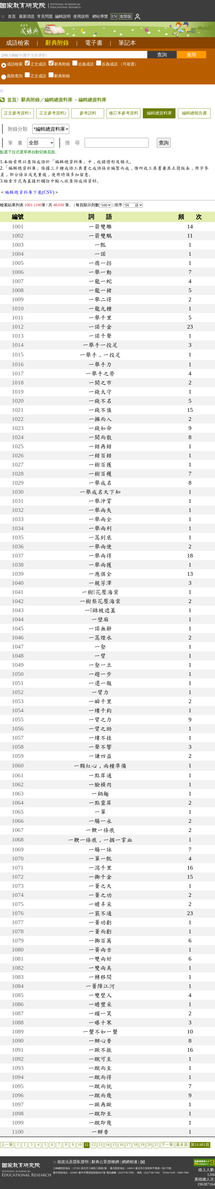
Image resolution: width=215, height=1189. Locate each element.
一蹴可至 (100, 1059)
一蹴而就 (100, 1086)
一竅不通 (100, 913)
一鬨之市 (100, 382)
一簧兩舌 (100, 949)
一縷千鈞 (100, 710)
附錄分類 (38, 129)
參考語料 (88, 113)
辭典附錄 (57, 43)
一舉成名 (100, 482)
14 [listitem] (107, 1144)
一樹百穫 (100, 473)
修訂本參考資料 (123, 113)
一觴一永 (100, 821)
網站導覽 (100, 16)
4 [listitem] (38, 1144)
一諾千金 (100, 326)
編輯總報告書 (194, 113)
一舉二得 (100, 299)
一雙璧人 (100, 995)
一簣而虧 (100, 931)
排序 (128, 205)
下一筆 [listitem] (167, 1144)
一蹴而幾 (100, 1095)
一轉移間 (100, 977)
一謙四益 (100, 756)
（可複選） (81, 64)
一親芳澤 (100, 583)
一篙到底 (100, 537)
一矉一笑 (100, 1013)
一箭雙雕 (100, 226)
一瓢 (100, 244)
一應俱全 (100, 574)
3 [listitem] (31, 1144)
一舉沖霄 (100, 501)
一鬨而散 (100, 437)
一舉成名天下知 (100, 492)
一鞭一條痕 (100, 830)
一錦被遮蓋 (100, 610)
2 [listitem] (25, 1144)
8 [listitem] (66, 1144)
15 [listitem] (114, 1144)
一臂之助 (100, 728)
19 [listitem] (142, 1144)
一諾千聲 (100, 336)
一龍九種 (100, 308)
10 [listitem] (80, 1144)
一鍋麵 (100, 793)
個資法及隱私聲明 (73, 1162)
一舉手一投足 (100, 345)
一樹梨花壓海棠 (100, 601)
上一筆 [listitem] (7, 1144)
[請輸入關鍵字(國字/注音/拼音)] (73, 54)
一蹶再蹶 (100, 1104)
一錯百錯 (100, 455)
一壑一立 (100, 665)
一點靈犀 (100, 802)
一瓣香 (100, 1131)
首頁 (12, 16)
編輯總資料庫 (159, 113)
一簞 (100, 812)
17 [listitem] (128, 1144)
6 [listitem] (52, 1144)
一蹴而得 (100, 1077)
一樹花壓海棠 (100, 592)
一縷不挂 (100, 737)
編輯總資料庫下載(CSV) (29, 192)
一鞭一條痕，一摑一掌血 (100, 840)
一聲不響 (100, 747)
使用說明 (81, 16)
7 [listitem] (59, 1144)
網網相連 (129, 1162)
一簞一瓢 (100, 858)
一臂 (100, 655)
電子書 (94, 43)
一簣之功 (100, 895)
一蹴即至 (100, 1113)
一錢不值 (100, 410)
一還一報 (100, 683)
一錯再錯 (100, 446)
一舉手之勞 (100, 373)
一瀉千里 (100, 867)
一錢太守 (100, 391)
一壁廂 (100, 619)
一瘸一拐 (100, 263)
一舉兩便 (100, 546)
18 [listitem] (135, 1144)
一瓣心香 (100, 1040)
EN (114, 16)
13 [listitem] (100, 1144)
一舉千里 (100, 317)
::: (2, 16)
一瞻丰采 (100, 904)
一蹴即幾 (100, 1122)
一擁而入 (100, 419)
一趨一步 (100, 674)
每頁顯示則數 (93, 205)
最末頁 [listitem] (182, 1144)
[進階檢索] (191, 54)
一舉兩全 (100, 519)
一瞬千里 (100, 701)
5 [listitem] (45, 1144)
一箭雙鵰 (100, 235)
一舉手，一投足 (100, 354)
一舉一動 (100, 272)
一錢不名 (100, 400)
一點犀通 (100, 775)
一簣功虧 (100, 922)
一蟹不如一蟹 (100, 1031)
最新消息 (27, 16)
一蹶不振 (100, 1049)
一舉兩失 (100, 510)
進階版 (125, 16)
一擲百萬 (100, 940)
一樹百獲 (100, 464)
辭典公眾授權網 (105, 1162)
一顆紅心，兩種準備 (100, 765)
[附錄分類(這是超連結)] (50, 129)
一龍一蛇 (100, 281)
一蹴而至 (100, 1068)
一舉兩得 (100, 555)
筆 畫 (31, 143)
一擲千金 (100, 876)
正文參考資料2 (52, 113)
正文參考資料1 (17, 113)
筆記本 (127, 43)
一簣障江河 (100, 986)
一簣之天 (100, 886)
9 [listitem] (73, 1144)
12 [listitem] (93, 1144)
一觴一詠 (100, 849)
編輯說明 (63, 16)
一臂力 (100, 692)
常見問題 (45, 16)
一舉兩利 (100, 528)
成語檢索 (17, 43)
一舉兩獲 (100, 564)
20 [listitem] (149, 1144)
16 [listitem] (121, 1144)
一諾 (100, 254)
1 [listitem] (18, 1144)
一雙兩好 (100, 958)
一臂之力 (100, 719)
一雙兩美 (100, 968)
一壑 (100, 646)
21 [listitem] (156, 1144)
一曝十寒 (100, 1022)
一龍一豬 (100, 290)
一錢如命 (100, 428)
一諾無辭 (100, 628)
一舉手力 (100, 364)
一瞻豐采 (100, 1004)
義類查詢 (12, 76)
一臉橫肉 (100, 784)
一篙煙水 (100, 637)
